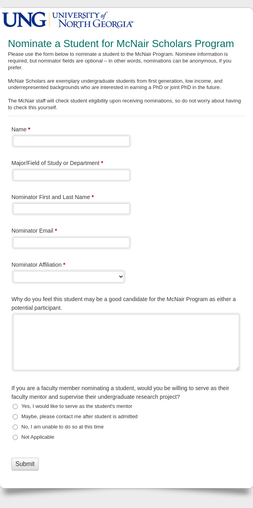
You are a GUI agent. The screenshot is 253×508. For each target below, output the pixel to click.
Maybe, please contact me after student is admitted (79, 416)
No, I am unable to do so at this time (62, 427)
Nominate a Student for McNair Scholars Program (126, 19)
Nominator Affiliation (38, 265)
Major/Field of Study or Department (57, 164)
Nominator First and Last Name (52, 198)
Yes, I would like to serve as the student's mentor (76, 406)
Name (20, 130)
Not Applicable (37, 437)
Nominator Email (34, 231)
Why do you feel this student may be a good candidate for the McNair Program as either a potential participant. (123, 303)
